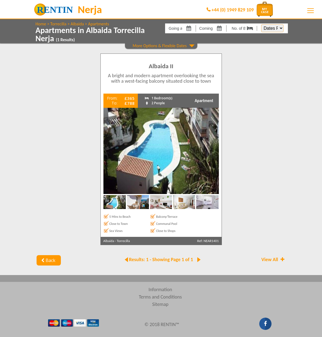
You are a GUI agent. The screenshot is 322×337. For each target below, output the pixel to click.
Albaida (77, 23)
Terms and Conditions (160, 297)
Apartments (98, 23)
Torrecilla (58, 23)
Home (40, 23)
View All (273, 259)
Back (47, 260)
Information (160, 290)
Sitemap (160, 304)
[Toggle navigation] (310, 10)
